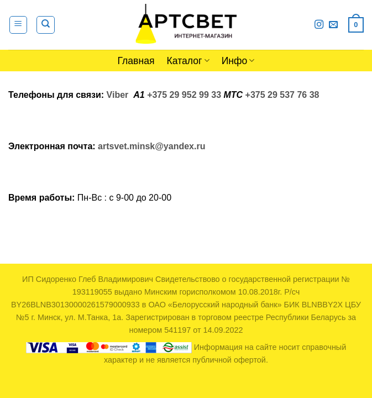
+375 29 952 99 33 (184, 95)
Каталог (188, 60)
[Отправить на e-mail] (333, 25)
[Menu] (18, 25)
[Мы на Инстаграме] (319, 25)
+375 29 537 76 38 (282, 95)
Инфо (238, 60)
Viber (118, 95)
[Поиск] (45, 25)
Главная (136, 60)
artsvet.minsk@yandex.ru (151, 146)
